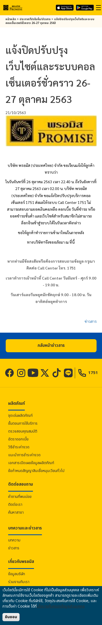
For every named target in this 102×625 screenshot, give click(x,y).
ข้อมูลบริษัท (16, 574)
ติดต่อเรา (15, 504)
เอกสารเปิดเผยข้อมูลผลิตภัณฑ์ (31, 463)
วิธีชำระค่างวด (18, 447)
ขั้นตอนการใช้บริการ (23, 423)
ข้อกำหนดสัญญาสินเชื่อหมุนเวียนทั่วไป (36, 471)
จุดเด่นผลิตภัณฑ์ (20, 415)
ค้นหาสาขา (16, 512)
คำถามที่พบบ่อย (20, 497)
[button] (51, 345)
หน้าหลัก (10, 19)
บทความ (14, 540)
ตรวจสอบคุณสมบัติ (22, 431)
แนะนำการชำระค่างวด (24, 455)
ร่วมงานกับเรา (18, 582)
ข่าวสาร (91, 321)
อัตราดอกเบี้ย (18, 439)
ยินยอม (11, 617)
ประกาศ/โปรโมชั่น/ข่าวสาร (35, 19)
